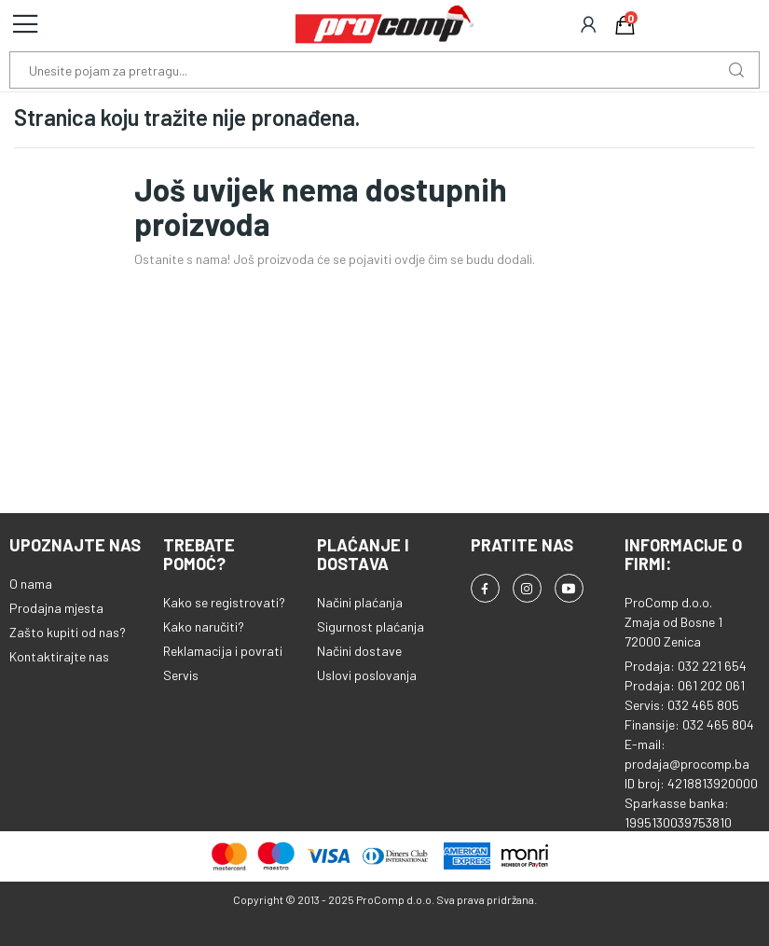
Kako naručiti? (203, 626)
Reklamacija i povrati (222, 651)
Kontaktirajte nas (59, 656)
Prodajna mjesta (56, 608)
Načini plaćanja (360, 602)
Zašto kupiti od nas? (67, 632)
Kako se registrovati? (224, 602)
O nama (30, 583)
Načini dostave (359, 651)
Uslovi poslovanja (367, 675)
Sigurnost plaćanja (370, 626)
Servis (181, 675)
